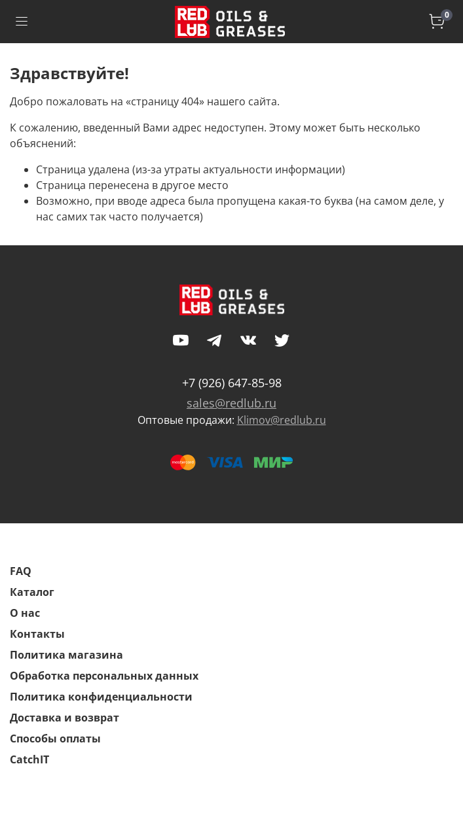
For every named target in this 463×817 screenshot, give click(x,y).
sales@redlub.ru (231, 403)
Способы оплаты (55, 738)
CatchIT (29, 759)
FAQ (20, 571)
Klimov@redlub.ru (281, 420)
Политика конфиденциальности (101, 696)
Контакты (37, 634)
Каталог (32, 592)
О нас (25, 613)
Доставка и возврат (64, 717)
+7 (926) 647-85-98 (232, 383)
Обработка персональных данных (104, 676)
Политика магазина (66, 655)
